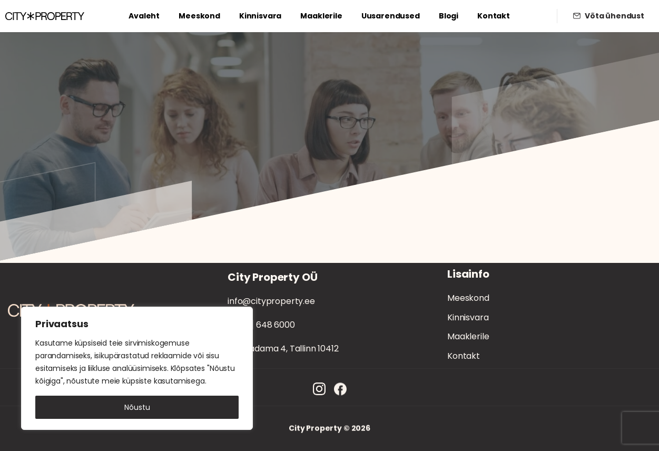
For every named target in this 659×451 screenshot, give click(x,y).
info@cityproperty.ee (271, 301)
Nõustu (137, 407)
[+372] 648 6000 (261, 325)
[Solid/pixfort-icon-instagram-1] (319, 393)
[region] (137, 368)
